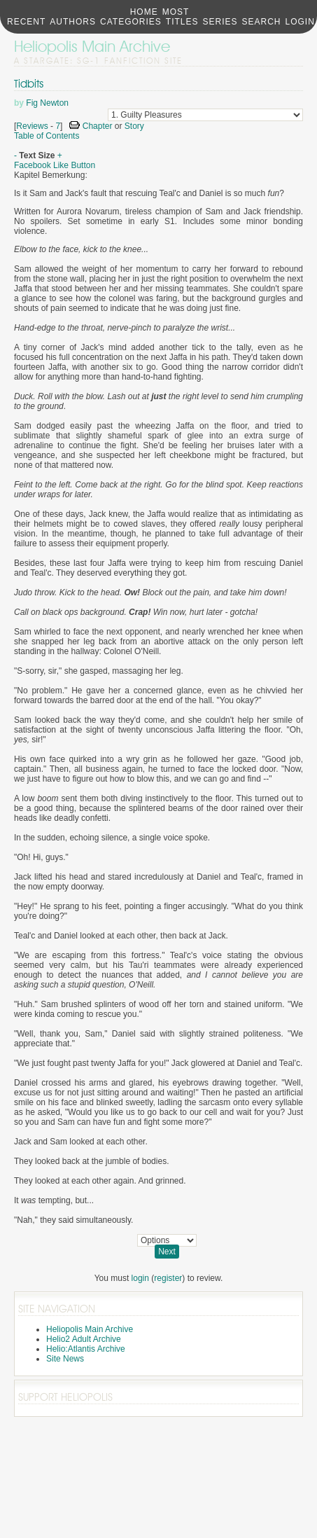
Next (167, 1251)
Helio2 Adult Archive (83, 1339)
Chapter (98, 126)
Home (144, 12)
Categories (131, 22)
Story (134, 126)
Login (300, 22)
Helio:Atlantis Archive (85, 1349)
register (168, 1278)
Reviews (32, 126)
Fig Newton (47, 103)
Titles (182, 22)
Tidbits (28, 83)
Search (261, 22)
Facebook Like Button (54, 165)
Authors (73, 22)
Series (220, 22)
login (140, 1278)
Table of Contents (46, 136)
